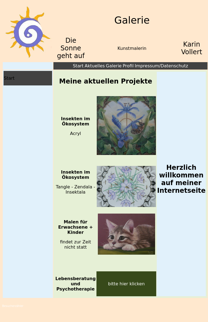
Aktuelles (95, 65)
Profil (128, 65)
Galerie (113, 65)
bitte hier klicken (126, 283)
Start (78, 65)
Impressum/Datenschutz (161, 65)
